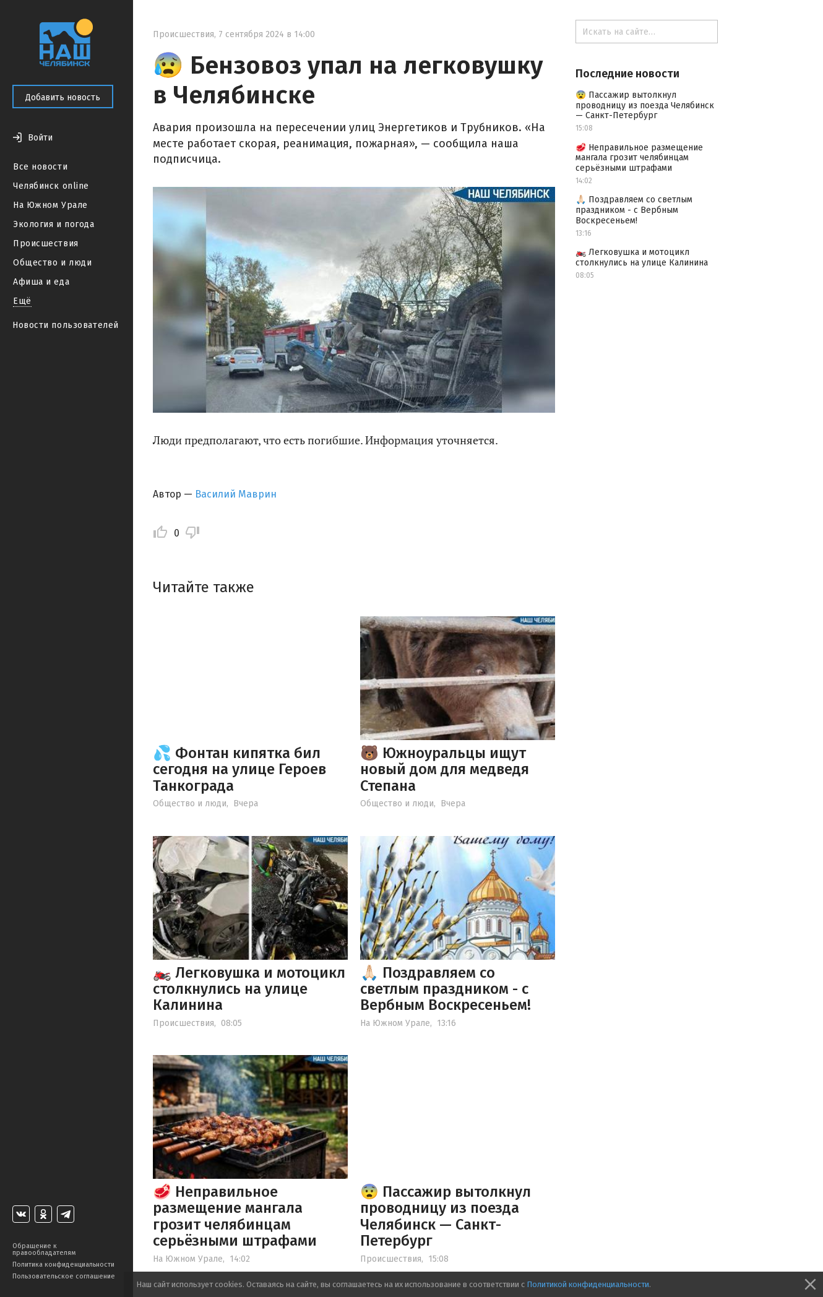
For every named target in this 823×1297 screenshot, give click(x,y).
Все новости (40, 167)
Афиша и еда (41, 282)
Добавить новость (62, 97)
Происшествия (46, 243)
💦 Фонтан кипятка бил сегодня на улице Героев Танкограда (239, 769)
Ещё (22, 301)
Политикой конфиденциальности (588, 1284)
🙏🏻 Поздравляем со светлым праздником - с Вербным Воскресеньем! (445, 989)
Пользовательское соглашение (63, 1276)
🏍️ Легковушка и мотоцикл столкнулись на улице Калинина (249, 989)
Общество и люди (52, 262)
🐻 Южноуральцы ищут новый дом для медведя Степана (444, 769)
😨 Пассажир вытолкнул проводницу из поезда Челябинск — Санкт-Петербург (445, 1216)
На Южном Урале (50, 205)
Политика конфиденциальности (63, 1264)
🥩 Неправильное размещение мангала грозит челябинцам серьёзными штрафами (235, 1216)
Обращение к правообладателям (43, 1249)
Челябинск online (51, 186)
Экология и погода (54, 224)
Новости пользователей (65, 325)
